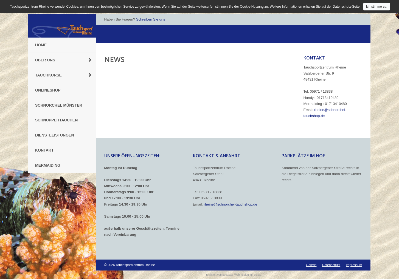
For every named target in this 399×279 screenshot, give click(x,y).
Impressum (354, 265)
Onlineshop (48, 90)
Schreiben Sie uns (150, 19)
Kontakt (44, 150)
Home (41, 45)
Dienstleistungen (54, 135)
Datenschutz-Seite (346, 6)
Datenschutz (331, 265)
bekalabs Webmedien (236, 274)
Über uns (45, 60)
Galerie (311, 265)
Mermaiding (47, 165)
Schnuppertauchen (56, 120)
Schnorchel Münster (58, 105)
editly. (257, 274)
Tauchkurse (48, 75)
